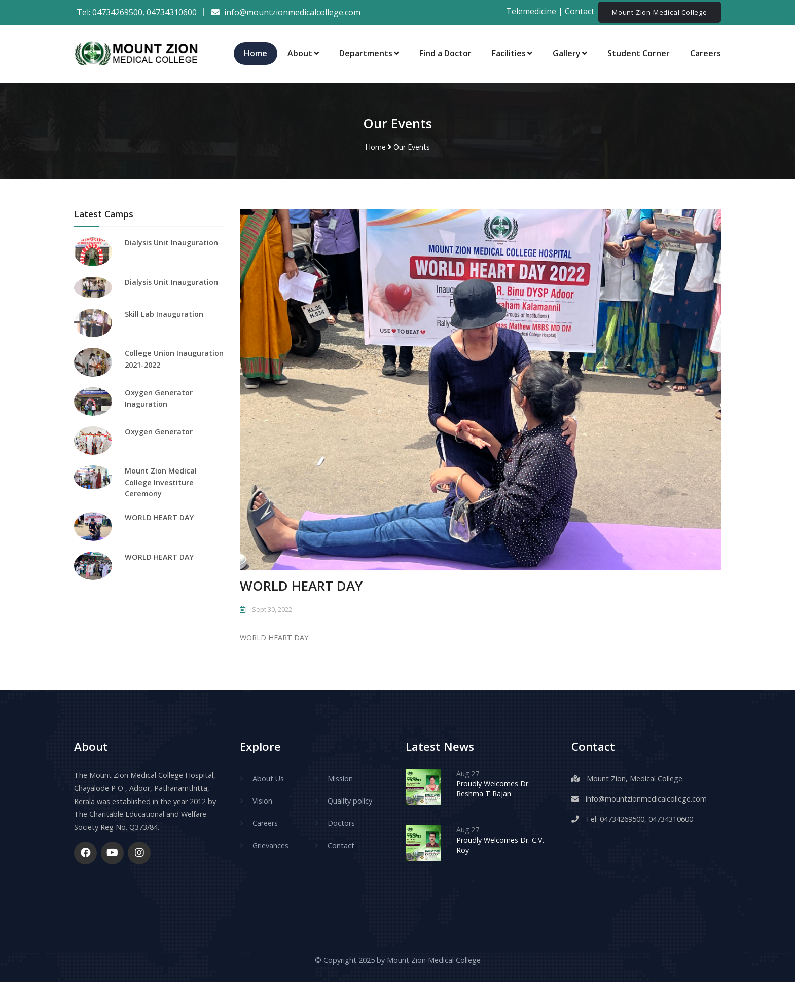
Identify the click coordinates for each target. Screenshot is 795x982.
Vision (262, 801)
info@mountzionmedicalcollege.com (646, 799)
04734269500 (117, 12)
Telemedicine (531, 11)
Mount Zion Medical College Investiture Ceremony (161, 482)
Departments (369, 53)
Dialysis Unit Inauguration (171, 242)
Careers (705, 53)
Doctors (341, 823)
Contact (580, 11)
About (303, 53)
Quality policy (350, 801)
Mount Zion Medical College (659, 12)
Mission (340, 778)
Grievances (270, 845)
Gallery (570, 53)
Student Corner (638, 53)
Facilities (512, 53)
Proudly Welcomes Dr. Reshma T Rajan (493, 788)
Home (255, 53)
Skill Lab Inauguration (164, 314)
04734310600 (172, 12)
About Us (268, 778)
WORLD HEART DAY (159, 517)
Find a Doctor (445, 53)
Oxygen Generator (159, 432)
